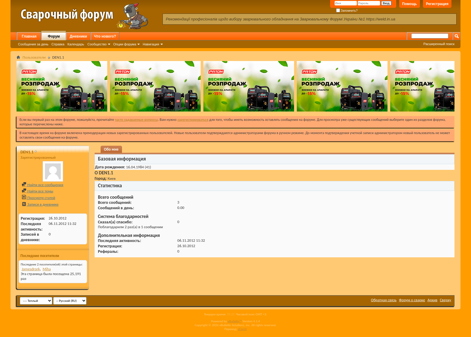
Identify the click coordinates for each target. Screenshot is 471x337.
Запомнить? (347, 10)
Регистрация (437, 4)
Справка (57, 44)
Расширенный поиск (438, 44)
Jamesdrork (31, 269)
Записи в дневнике (40, 204)
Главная (29, 36)
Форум (54, 36)
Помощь (409, 4)
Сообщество (97, 44)
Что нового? (105, 36)
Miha (47, 269)
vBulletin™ (235, 321)
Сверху (445, 300)
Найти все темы (37, 191)
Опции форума (124, 44)
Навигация (151, 44)
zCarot (242, 329)
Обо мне (111, 149)
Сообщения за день (33, 44)
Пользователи (34, 57)
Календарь (75, 44)
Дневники (78, 36)
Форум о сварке (412, 300)
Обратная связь (384, 300)
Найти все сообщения (42, 184)
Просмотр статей (38, 197)
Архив (432, 300)
